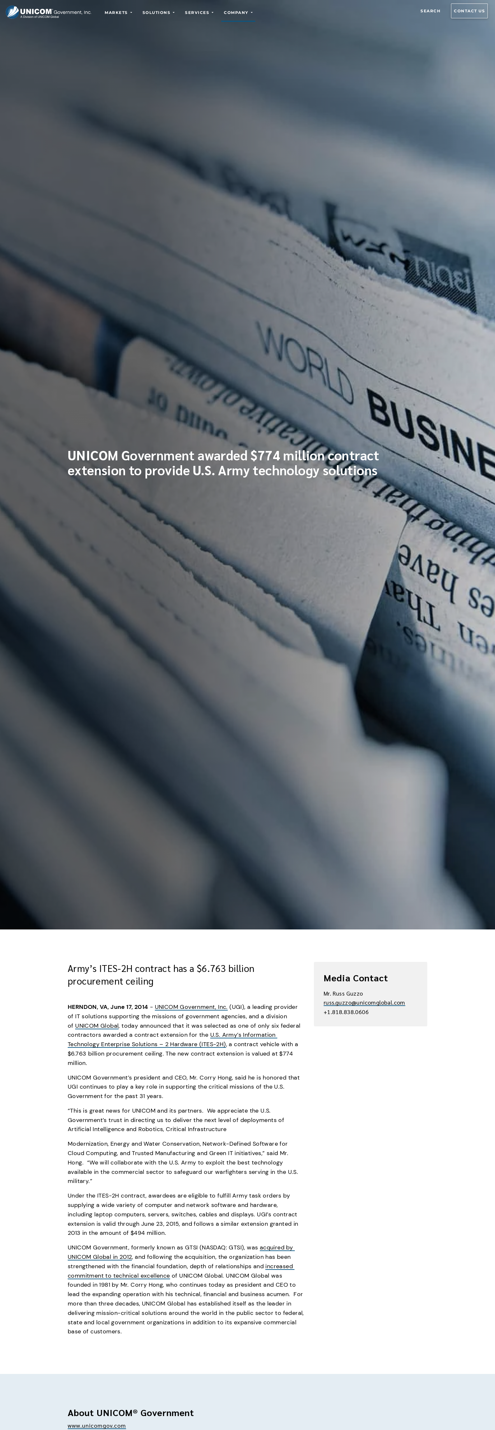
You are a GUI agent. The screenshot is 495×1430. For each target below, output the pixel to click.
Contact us (469, 10)
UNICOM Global (97, 1025)
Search (430, 10)
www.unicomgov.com (97, 1425)
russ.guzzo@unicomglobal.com (364, 1002)
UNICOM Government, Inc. (191, 1006)
